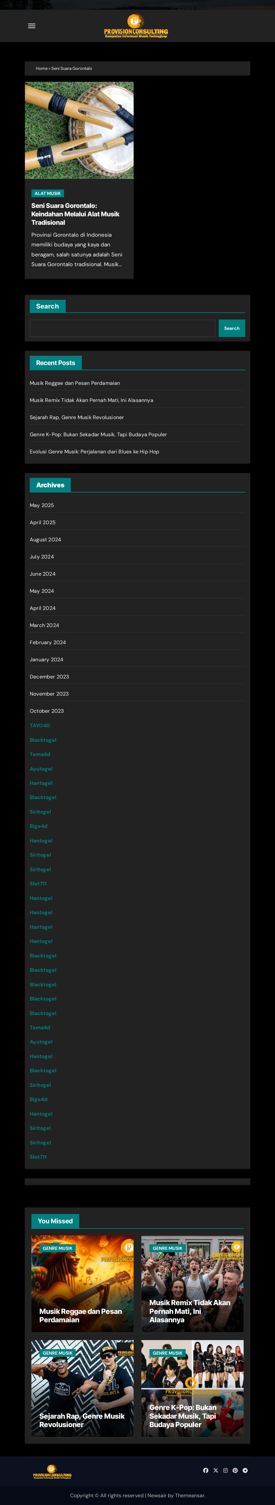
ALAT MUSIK (48, 193)
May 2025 (42, 505)
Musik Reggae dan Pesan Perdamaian (75, 383)
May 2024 (42, 591)
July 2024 (42, 556)
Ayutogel (41, 768)
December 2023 (49, 676)
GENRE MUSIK (57, 1248)
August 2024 (45, 539)
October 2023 (47, 711)
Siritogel (40, 811)
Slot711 (38, 883)
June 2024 (43, 573)
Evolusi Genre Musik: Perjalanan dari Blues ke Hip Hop (95, 451)
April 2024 (43, 608)
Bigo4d (38, 826)
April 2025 (43, 522)
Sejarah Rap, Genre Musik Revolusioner (77, 417)
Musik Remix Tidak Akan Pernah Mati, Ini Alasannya (91, 400)
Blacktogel (43, 740)
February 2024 (48, 642)
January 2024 (46, 659)
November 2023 (49, 693)
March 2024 (44, 625)
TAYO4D (40, 725)
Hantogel (41, 783)
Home (42, 68)
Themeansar (189, 1495)
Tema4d (40, 754)
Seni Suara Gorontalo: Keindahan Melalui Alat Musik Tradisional (75, 214)
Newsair (157, 1495)
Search (47, 306)
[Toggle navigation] (31, 26)
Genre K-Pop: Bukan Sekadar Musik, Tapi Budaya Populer (98, 434)
